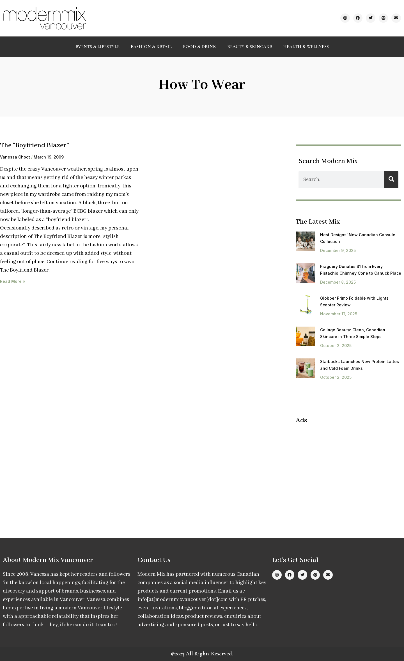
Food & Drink (199, 46)
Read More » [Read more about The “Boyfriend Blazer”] (12, 281)
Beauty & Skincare (249, 46)
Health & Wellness (306, 46)
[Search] (391, 179)
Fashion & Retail (151, 46)
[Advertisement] (343, 469)
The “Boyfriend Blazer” (34, 145)
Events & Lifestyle (97, 46)
